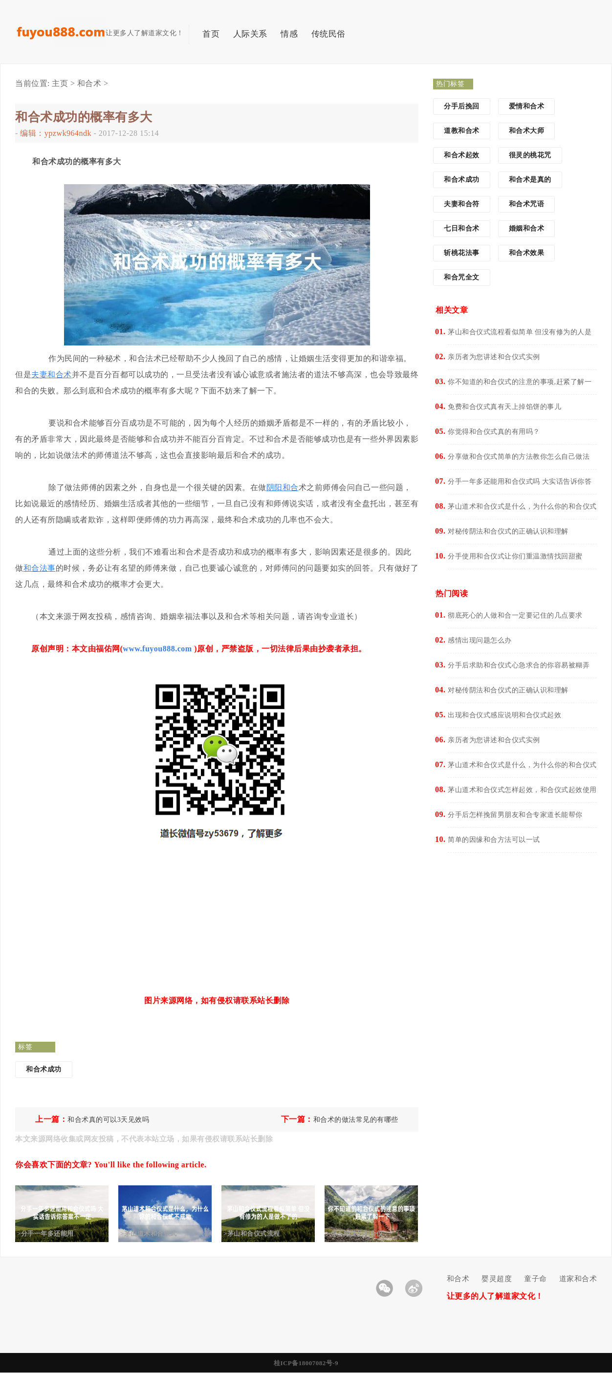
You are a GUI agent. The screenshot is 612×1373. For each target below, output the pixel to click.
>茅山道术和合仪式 (156, 1233)
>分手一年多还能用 (53, 1233)
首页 (210, 34)
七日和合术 (462, 228)
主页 (60, 83)
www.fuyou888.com (157, 648)
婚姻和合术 (527, 228)
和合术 (89, 83)
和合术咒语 (527, 204)
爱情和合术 (527, 106)
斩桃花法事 (462, 253)
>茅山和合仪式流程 (259, 1233)
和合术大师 (527, 130)
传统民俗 (328, 34)
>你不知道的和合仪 (362, 1233)
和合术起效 (462, 155)
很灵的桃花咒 (530, 155)
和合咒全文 (462, 277)
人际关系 (250, 34)
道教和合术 (462, 130)
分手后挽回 (462, 106)
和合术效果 (527, 253)
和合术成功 (44, 1069)
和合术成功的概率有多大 (84, 117)
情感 (289, 34)
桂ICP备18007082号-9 (306, 1363)
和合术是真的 (530, 179)
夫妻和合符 (462, 204)
